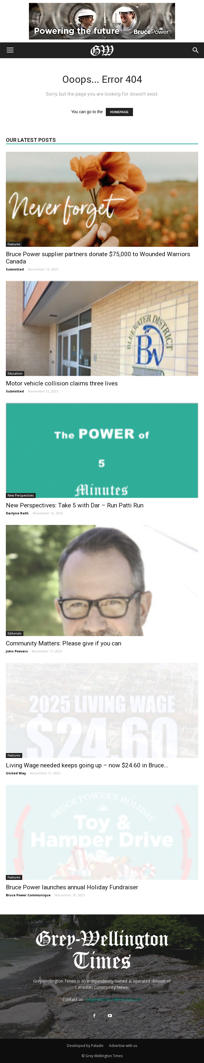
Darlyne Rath (17, 513)
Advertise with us (123, 1045)
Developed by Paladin (85, 1045)
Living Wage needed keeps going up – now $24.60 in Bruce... (87, 765)
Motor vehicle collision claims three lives (62, 383)
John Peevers (17, 651)
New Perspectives (21, 495)
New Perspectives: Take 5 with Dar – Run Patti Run (75, 505)
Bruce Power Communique (28, 895)
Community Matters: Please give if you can (63, 643)
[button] (196, 50)
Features (14, 244)
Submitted (15, 269)
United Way (16, 773)
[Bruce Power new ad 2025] (102, 21)
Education (15, 373)
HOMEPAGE (119, 112)
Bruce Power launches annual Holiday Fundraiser (72, 887)
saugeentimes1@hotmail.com (113, 999)
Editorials (15, 633)
